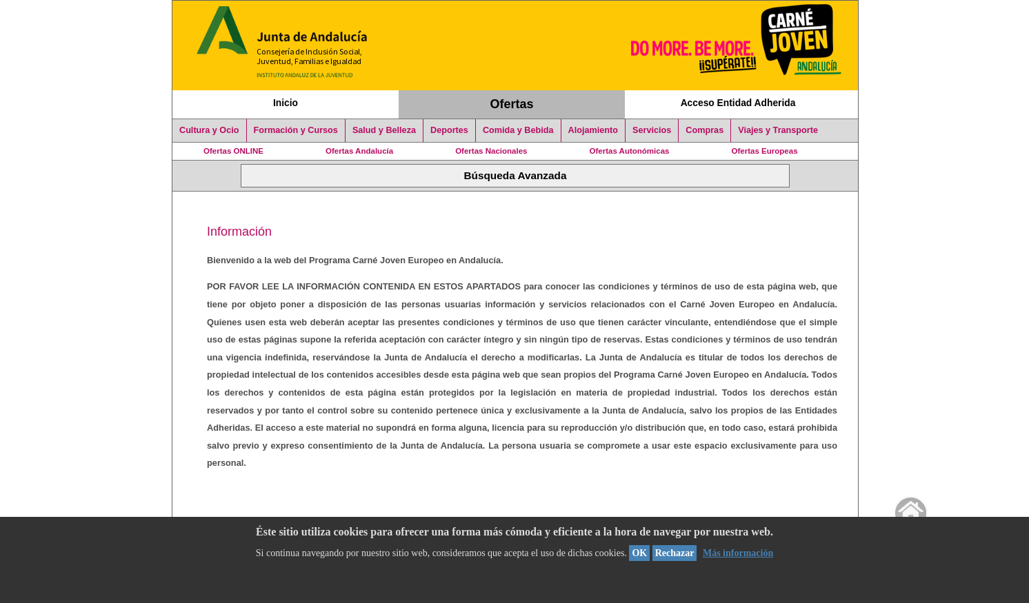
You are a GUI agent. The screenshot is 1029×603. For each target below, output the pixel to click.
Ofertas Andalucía (359, 151)
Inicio (285, 102)
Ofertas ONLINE (233, 151)
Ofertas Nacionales (491, 151)
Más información (738, 553)
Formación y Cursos (296, 130)
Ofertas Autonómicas (629, 151)
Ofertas (512, 104)
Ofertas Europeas (765, 151)
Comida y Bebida (518, 130)
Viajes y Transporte (778, 130)
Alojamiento (593, 130)
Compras (704, 130)
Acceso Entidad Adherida (738, 102)
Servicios (651, 130)
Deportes (449, 130)
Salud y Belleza (384, 130)
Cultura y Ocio (209, 130)
